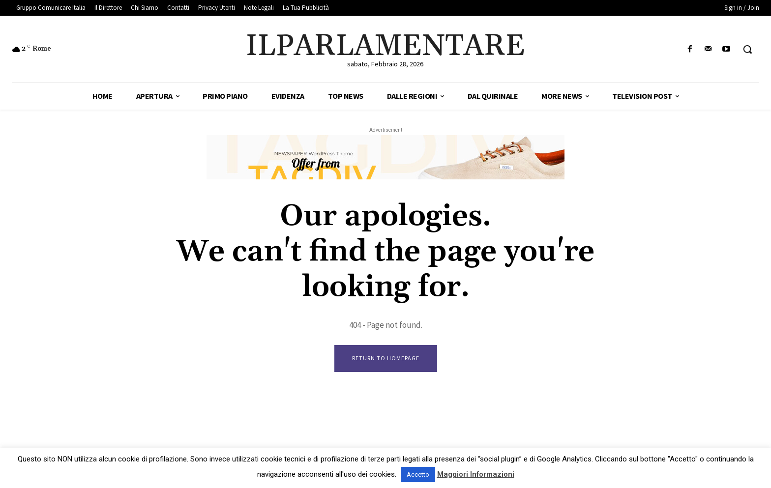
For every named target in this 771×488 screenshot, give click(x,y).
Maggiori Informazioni (475, 474)
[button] (747, 49)
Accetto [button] (418, 474)
